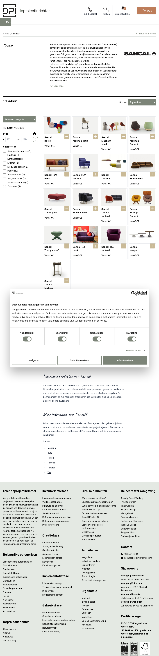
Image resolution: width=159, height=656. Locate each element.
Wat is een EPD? (89, 519)
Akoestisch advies (51, 533)
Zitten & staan (88, 581)
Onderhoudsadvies (51, 595)
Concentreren (88, 544)
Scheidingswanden (12, 568)
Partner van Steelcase (132, 500)
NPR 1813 (86, 592)
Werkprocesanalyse (52, 481)
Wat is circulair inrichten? (94, 477)
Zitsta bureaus (10, 545)
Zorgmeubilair (128, 512)
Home (6, 33)
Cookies (64, 650)
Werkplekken (9, 583)
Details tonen (133, 350)
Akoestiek (86, 604)
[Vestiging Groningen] (138, 581)
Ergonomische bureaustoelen (17, 541)
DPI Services (48, 570)
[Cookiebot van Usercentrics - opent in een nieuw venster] (133, 293)
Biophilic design (128, 489)
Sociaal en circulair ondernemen (97, 481)
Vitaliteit (86, 577)
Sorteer (123, 102)
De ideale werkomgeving (94, 600)
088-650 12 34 (129, 533)
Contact (146, 10)
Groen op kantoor (129, 496)
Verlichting (8, 579)
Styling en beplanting (52, 526)
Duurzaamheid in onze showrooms (99, 485)
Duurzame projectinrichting (95, 500)
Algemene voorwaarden (47, 650)
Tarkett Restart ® (90, 496)
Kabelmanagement (51, 545)
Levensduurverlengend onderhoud (59, 599)
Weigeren (34, 360)
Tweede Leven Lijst (91, 489)
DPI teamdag (9, 620)
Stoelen (7, 571)
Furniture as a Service (53, 485)
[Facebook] (144, 650)
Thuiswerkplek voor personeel (57, 566)
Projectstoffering (11, 552)
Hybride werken (128, 481)
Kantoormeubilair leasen (54, 489)
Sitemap (86, 650)
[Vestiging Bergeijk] (138, 573)
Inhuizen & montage (52, 562)
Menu (10, 24)
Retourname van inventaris (55, 500)
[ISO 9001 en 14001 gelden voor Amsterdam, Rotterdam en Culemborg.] (138, 613)
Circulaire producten (91, 515)
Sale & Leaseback (51, 492)
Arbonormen (88, 589)
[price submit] (35, 139)
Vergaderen (87, 536)
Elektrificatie (9, 587)
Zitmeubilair (9, 560)
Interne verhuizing (51, 611)
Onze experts (9, 608)
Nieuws (6, 612)
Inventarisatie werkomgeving (56, 477)
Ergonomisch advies (52, 537)
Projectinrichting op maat (94, 559)
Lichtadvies (47, 541)
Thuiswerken (127, 485)
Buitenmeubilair (128, 508)
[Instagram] (153, 650)
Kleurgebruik (127, 492)
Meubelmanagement (52, 574)
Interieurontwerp (50, 522)
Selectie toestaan (79, 360)
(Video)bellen (88, 552)
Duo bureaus (9, 548)
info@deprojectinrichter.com (136, 537)
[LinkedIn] (149, 650)
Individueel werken (91, 540)
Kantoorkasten (10, 564)
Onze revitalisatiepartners (94, 492)
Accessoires (9, 590)
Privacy (85, 585)
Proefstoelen (88, 608)
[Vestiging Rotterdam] (138, 562)
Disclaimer (75, 650)
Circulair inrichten (50, 529)
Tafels (6, 575)
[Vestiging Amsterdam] (138, 555)
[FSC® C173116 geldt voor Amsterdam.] (138, 604)
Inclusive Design (128, 504)
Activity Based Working (132, 477)
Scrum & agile (88, 556)
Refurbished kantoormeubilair (57, 496)
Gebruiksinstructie (51, 592)
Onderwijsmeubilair (130, 515)
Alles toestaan (125, 360)
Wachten (86, 548)
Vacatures (8, 616)
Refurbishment (49, 607)
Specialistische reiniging (54, 603)
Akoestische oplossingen (15, 556)
